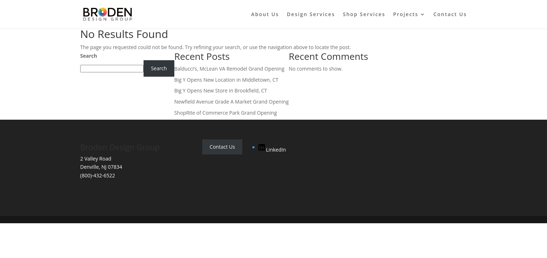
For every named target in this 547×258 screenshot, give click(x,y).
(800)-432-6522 (97, 175)
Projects (405, 15)
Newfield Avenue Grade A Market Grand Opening (231, 101)
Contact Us (450, 15)
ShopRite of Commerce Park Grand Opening (225, 112)
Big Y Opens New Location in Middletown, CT (226, 79)
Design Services (311, 15)
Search (88, 55)
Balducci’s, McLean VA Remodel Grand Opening (229, 68)
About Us (265, 15)
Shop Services (364, 15)
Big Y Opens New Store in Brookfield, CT (220, 90)
